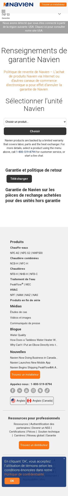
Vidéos (14, 317)
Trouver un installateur (53, 4)
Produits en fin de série (25, 300)
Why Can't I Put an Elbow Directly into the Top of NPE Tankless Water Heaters (34, 344)
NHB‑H (24, 274)
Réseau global (35, 435)
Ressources (21, 424)
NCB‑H (14, 263)
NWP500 (37, 253)
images (26, 317)
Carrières (19, 435)
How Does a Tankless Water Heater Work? (34, 340)
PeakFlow (16, 284)
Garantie (51, 435)
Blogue (15, 329)
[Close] (64, 458)
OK (12, 481)
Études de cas (18, 312)
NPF (12, 295)
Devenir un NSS (41, 427)
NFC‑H (24, 263)
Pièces (31, 431)
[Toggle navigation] (3, 11)
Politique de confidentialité (24, 474)
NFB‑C (34, 274)
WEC (28, 284)
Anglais (18, 401)
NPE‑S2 (25, 253)
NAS (35, 295)
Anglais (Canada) (40, 401)
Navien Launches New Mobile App (30, 362)
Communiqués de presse (25, 323)
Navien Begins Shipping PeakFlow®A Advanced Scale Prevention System (34, 367)
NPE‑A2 (14, 253)
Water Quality (18, 335)
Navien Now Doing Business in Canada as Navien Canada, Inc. (34, 357)
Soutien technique (49, 431)
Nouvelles (18, 352)
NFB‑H (14, 274)
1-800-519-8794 (25, 151)
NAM (20, 295)
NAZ (28, 295)
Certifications (17, 431)
